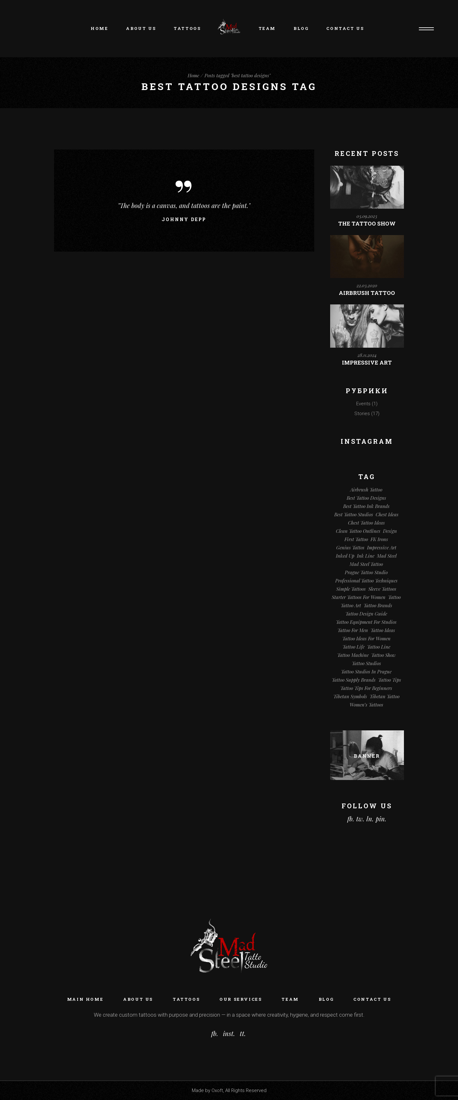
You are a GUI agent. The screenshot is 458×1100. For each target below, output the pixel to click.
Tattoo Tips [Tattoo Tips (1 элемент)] (389, 680)
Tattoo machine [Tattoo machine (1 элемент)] (353, 655)
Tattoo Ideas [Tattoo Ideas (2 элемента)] (383, 630)
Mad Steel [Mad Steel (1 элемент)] (387, 556)
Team (290, 999)
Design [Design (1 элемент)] (390, 531)
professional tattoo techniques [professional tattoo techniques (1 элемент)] (366, 580)
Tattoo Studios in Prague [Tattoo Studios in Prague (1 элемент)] (366, 671)
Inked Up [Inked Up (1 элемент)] (345, 556)
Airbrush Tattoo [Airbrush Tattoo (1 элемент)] (366, 489)
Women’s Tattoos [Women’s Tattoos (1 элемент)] (366, 704)
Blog (326, 999)
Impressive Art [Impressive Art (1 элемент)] (381, 547)
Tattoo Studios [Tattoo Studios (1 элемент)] (366, 663)
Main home (85, 999)
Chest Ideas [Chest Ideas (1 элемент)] (387, 514)
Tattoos (186, 999)
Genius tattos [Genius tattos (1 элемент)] (350, 547)
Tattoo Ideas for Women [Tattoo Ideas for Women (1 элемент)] (366, 638)
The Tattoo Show (367, 223)
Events (363, 404)
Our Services (240, 999)
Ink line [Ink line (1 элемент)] (365, 556)
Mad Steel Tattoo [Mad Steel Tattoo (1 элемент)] (366, 564)
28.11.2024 (367, 355)
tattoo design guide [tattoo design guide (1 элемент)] (366, 613)
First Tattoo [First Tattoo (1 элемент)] (356, 539)
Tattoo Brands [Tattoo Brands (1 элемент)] (378, 605)
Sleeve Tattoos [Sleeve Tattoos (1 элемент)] (382, 589)
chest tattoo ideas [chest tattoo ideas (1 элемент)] (366, 522)
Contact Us (372, 999)
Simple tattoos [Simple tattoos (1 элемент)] (351, 589)
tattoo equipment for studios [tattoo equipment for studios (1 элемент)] (366, 622)
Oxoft (217, 1090)
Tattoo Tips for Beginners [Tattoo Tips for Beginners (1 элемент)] (366, 688)
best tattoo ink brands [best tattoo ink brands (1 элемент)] (366, 506)
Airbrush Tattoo (367, 292)
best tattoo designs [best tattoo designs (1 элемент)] (366, 498)
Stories (362, 413)
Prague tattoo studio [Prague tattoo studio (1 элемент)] (366, 572)
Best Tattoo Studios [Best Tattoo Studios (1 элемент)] (353, 514)
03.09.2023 (367, 216)
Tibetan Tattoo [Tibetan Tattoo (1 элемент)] (384, 696)
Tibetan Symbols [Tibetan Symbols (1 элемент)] (350, 696)
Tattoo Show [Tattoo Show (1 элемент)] (383, 655)
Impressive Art (367, 362)
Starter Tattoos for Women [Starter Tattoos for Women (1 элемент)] (358, 597)
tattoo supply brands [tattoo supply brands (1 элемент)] (354, 680)
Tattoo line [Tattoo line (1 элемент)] (378, 647)
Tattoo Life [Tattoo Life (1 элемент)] (353, 647)
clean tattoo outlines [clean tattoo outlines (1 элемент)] (358, 531)
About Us (138, 999)
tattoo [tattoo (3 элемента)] (394, 597)
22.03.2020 (367, 285)
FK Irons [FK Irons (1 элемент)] (379, 539)
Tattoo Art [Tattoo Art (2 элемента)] (351, 605)
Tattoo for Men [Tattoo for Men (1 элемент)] (352, 630)
